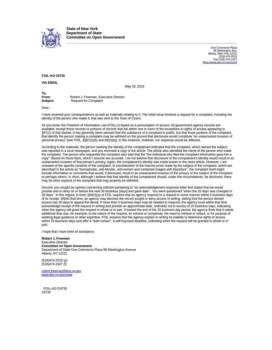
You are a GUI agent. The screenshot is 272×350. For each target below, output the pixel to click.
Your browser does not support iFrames (136, 11)
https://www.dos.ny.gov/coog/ (220, 62)
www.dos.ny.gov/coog (57, 275)
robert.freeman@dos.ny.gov (61, 271)
